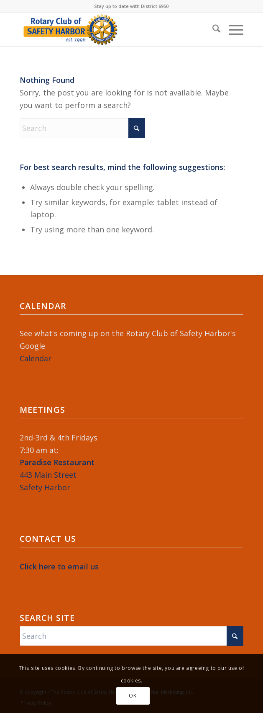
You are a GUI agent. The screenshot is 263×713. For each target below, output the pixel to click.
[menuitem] (212, 29)
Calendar (35, 358)
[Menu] (231, 29)
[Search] (212, 29)
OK (132, 695)
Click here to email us (59, 566)
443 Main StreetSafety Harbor (57, 474)
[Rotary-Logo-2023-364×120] (109, 29)
